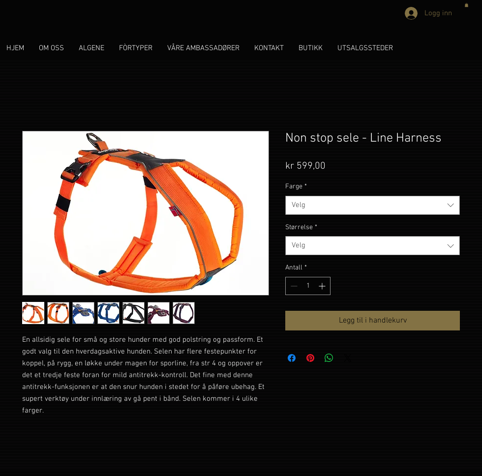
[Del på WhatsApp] (329, 358)
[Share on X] (348, 358)
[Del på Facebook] (292, 358)
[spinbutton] (308, 286)
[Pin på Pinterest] (310, 358)
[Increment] (323, 286)
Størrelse (301, 227)
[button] (466, 5)
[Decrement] (293, 286)
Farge (296, 186)
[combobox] (372, 205)
